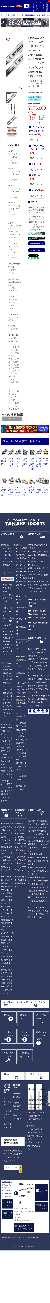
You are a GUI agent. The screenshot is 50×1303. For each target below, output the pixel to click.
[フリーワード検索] (20, 443)
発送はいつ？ (24, 1066)
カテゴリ (36, 7)
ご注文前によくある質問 (8, 1085)
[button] (2, 23)
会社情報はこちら (7, 1253)
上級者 (31, 97)
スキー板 (20, 15)
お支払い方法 (8, 1067)
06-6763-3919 (22, 1243)
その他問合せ (25, 1105)
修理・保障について (8, 1104)
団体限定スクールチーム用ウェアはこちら (24, 1277)
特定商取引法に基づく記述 (11, 1287)
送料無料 (16, 449)
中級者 (38, 97)
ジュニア (16, 432)
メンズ (18, 428)
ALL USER (20, 426)
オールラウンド (34, 99)
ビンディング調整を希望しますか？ (36, 131)
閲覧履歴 (46, 7)
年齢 (36, 164)
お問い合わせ (44, 1242)
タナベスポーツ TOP (8, 15)
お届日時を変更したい (7, 1164)
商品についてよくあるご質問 (41, 1085)
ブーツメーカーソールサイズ (36, 149)
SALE (15, 451)
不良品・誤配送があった (17, 1156)
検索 (27, 6)
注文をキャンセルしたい (7, 1177)
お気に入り (43, 6)
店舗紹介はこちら (7, 1264)
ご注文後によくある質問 (25, 1085)
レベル (37, 190)
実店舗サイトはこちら (41, 1256)
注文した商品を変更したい (7, 1152)
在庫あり (19, 447)
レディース (17, 430)
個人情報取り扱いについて (32, 1287)
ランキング (39, 6)
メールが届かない (41, 1066)
